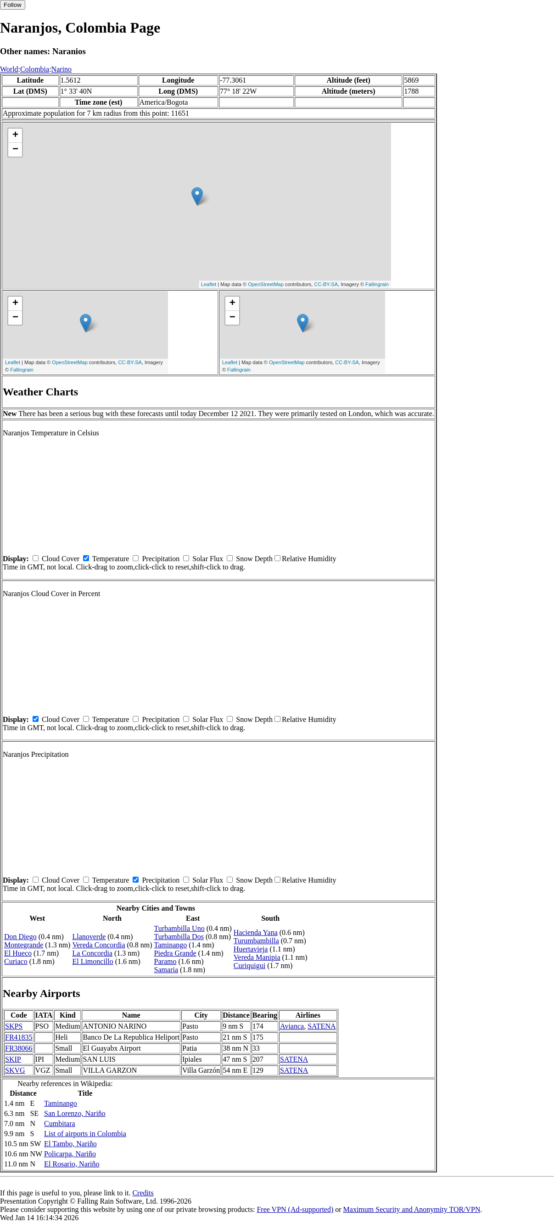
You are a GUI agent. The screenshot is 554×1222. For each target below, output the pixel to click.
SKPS (13, 1026)
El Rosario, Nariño (71, 1164)
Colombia (34, 69)
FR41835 (19, 1037)
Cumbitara (59, 1123)
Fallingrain (377, 284)
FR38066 (19, 1048)
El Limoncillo (92, 961)
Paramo (165, 961)
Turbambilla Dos (179, 936)
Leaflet (208, 284)
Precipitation (160, 559)
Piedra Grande (175, 953)
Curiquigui (249, 965)
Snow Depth (254, 559)
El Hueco (18, 953)
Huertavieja (251, 949)
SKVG (15, 1070)
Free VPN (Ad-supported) (295, 1209)
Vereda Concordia (98, 945)
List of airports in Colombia (85, 1134)
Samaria (166, 970)
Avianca (292, 1026)
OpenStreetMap (266, 284)
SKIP (13, 1059)
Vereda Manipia (257, 957)
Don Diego (20, 936)
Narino (61, 69)
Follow (13, 4)
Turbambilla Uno (179, 928)
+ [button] (15, 135)
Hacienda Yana (256, 932)
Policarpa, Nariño (70, 1154)
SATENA (322, 1026)
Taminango (170, 945)
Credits (142, 1193)
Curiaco (16, 961)
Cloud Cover (60, 559)
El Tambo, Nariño (70, 1144)
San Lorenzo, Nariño (75, 1113)
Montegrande (23, 945)
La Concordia (92, 953)
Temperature (110, 559)
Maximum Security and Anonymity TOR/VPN (412, 1209)
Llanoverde (89, 936)
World (9, 69)
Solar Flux (207, 559)
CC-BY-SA (326, 284)
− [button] (15, 150)
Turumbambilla (256, 941)
